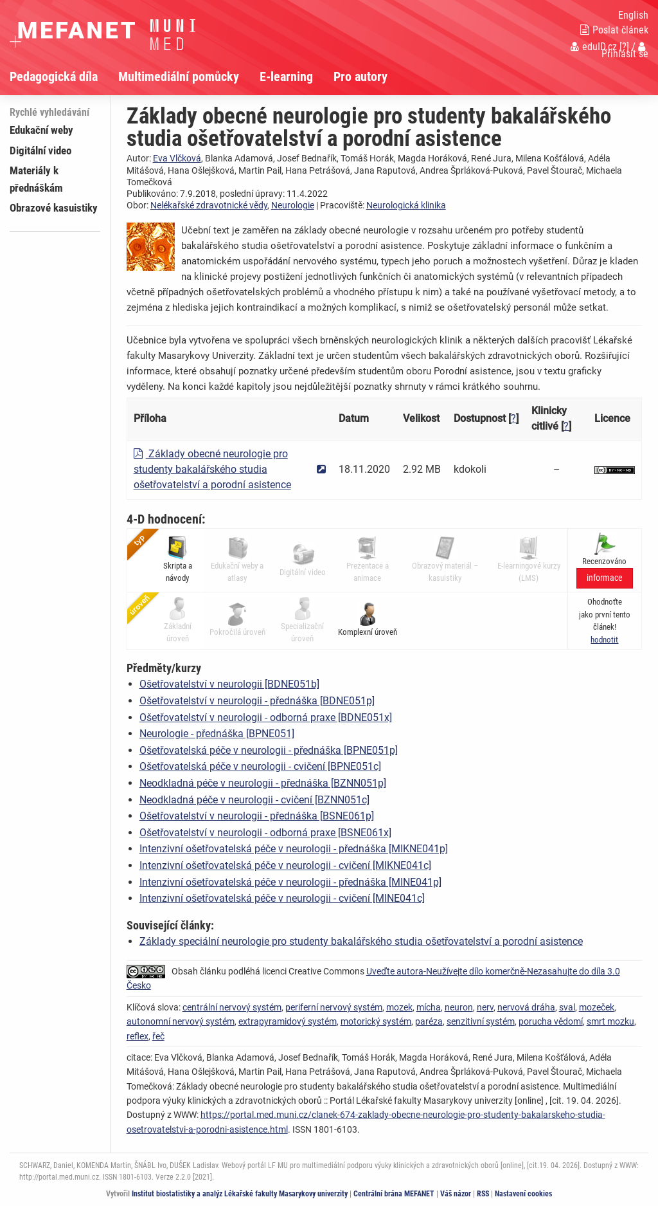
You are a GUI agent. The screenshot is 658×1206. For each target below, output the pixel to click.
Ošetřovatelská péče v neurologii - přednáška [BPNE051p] (268, 750)
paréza (429, 1021)
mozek (399, 1007)
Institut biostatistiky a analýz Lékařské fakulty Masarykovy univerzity (240, 1193)
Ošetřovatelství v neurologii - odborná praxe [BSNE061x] (265, 833)
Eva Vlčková (177, 158)
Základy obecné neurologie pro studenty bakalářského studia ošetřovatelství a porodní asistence (212, 469)
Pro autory (360, 76)
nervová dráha (526, 1007)
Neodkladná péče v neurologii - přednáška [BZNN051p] (262, 783)
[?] (624, 47)
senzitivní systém (481, 1021)
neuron (459, 1007)
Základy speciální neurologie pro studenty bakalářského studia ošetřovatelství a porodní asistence (361, 941)
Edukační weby (41, 129)
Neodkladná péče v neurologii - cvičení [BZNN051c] (254, 800)
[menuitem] (64, 76)
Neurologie (292, 205)
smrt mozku (610, 1021)
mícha (428, 1007)
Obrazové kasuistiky (54, 207)
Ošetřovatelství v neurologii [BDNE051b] (229, 684)
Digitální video (40, 150)
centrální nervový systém (231, 1007)
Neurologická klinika (406, 205)
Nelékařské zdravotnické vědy (208, 205)
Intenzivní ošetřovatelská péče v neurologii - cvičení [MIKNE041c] (285, 865)
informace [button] (605, 577)
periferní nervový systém (333, 1007)
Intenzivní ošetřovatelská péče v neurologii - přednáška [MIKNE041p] (293, 849)
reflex (137, 1036)
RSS (483, 1193)
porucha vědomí (551, 1021)
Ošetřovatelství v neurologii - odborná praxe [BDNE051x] (265, 717)
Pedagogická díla (54, 76)
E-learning (286, 76)
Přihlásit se (624, 50)
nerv (485, 1007)
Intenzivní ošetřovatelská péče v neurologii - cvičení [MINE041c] (282, 898)
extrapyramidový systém (287, 1021)
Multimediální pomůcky (178, 76)
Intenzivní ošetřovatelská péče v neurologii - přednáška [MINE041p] (290, 882)
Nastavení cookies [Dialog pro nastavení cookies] (523, 1193)
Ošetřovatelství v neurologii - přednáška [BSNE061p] (256, 816)
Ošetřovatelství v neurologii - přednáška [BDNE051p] (257, 701)
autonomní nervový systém (181, 1021)
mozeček (596, 1007)
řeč (158, 1036)
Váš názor (455, 1193)
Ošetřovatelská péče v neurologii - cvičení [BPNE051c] (260, 766)
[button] (604, 639)
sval (567, 1007)
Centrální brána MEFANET (393, 1193)
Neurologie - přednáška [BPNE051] (216, 733)
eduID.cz (594, 47)
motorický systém (376, 1021)
